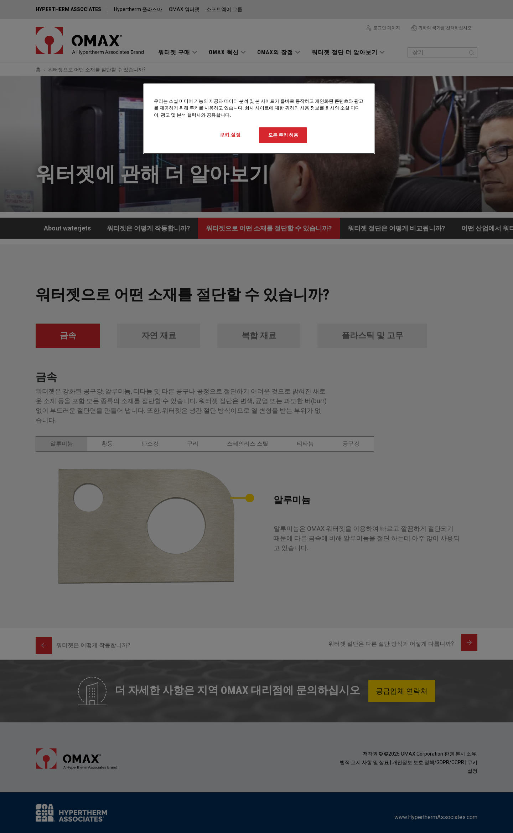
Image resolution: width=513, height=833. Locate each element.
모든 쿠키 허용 (283, 135)
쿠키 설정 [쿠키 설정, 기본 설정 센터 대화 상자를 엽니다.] (230, 134)
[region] (259, 118)
